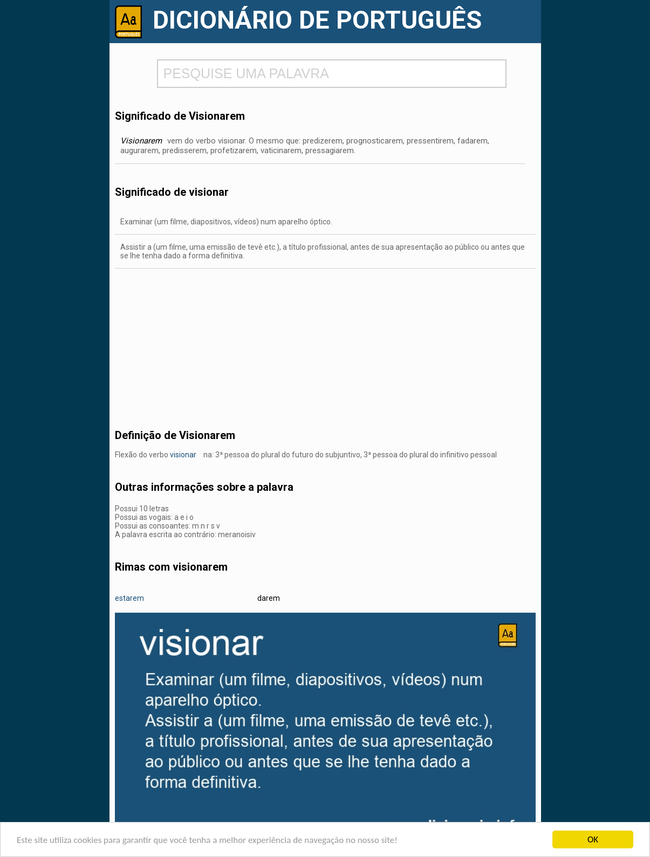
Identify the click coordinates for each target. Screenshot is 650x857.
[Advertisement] (325, 344)
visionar (183, 454)
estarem (129, 598)
